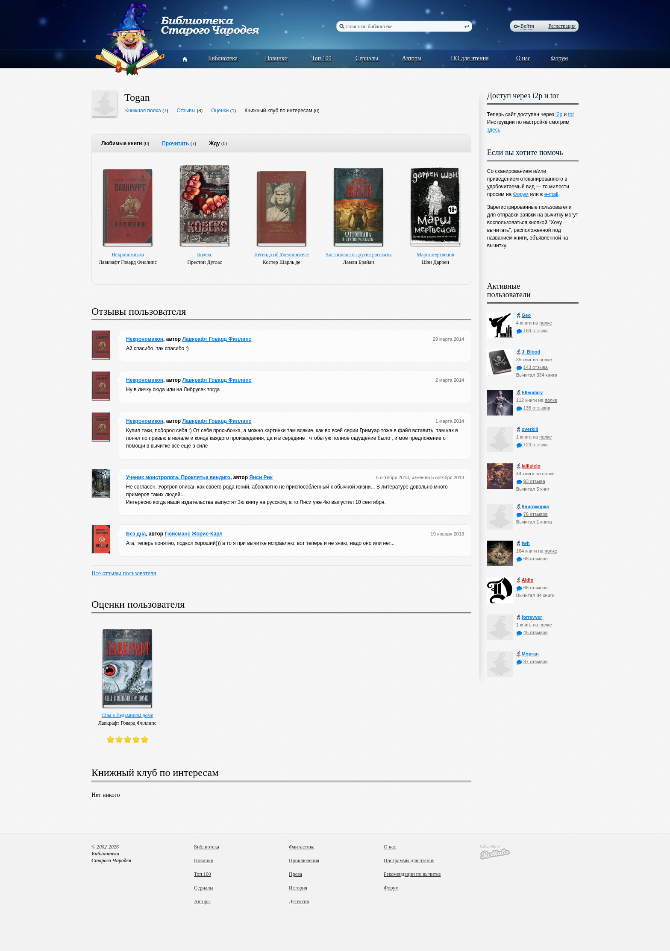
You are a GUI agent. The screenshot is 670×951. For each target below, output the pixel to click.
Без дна (136, 534)
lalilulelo (528, 466)
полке (545, 322)
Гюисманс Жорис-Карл (194, 534)
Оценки (220, 111)
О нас (523, 58)
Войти (527, 26)
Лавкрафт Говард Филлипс (216, 339)
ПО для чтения (470, 58)
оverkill (527, 429)
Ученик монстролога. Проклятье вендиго (178, 477)
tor (571, 114)
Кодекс (204, 255)
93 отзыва (530, 481)
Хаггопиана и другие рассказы (358, 255)
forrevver (529, 617)
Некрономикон (128, 255)
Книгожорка (532, 506)
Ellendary (529, 392)
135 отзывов (533, 407)
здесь (493, 130)
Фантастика (301, 847)
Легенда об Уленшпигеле (281, 255)
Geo (523, 315)
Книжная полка (143, 111)
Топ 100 (321, 58)
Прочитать (175, 143)
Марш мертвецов (435, 255)
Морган (527, 654)
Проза (295, 874)
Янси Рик (261, 477)
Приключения (304, 860)
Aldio (525, 580)
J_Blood (528, 352)
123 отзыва (532, 444)
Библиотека (223, 58)
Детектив (299, 901)
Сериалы (367, 58)
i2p (558, 114)
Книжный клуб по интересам (278, 111)
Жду (214, 143)
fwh (523, 543)
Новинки (276, 58)
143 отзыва (532, 367)
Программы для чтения (409, 860)
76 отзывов (532, 514)
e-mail (551, 194)
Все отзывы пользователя (123, 573)
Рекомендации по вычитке (412, 874)
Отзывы (185, 111)
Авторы (412, 58)
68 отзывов (532, 558)
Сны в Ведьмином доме (127, 715)
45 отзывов (532, 632)
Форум (559, 58)
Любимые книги (121, 143)
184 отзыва (532, 330)
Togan (137, 97)
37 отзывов (532, 661)
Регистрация (562, 26)
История (298, 888)
